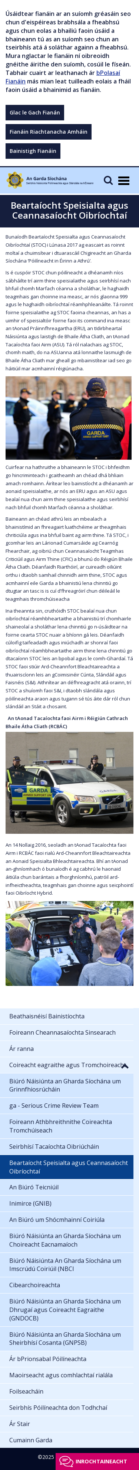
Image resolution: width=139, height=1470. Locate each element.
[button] (125, 1066)
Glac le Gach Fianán (35, 112)
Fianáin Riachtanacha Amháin (48, 131)
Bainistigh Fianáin (33, 150)
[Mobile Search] (108, 180)
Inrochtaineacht (101, 1461)
